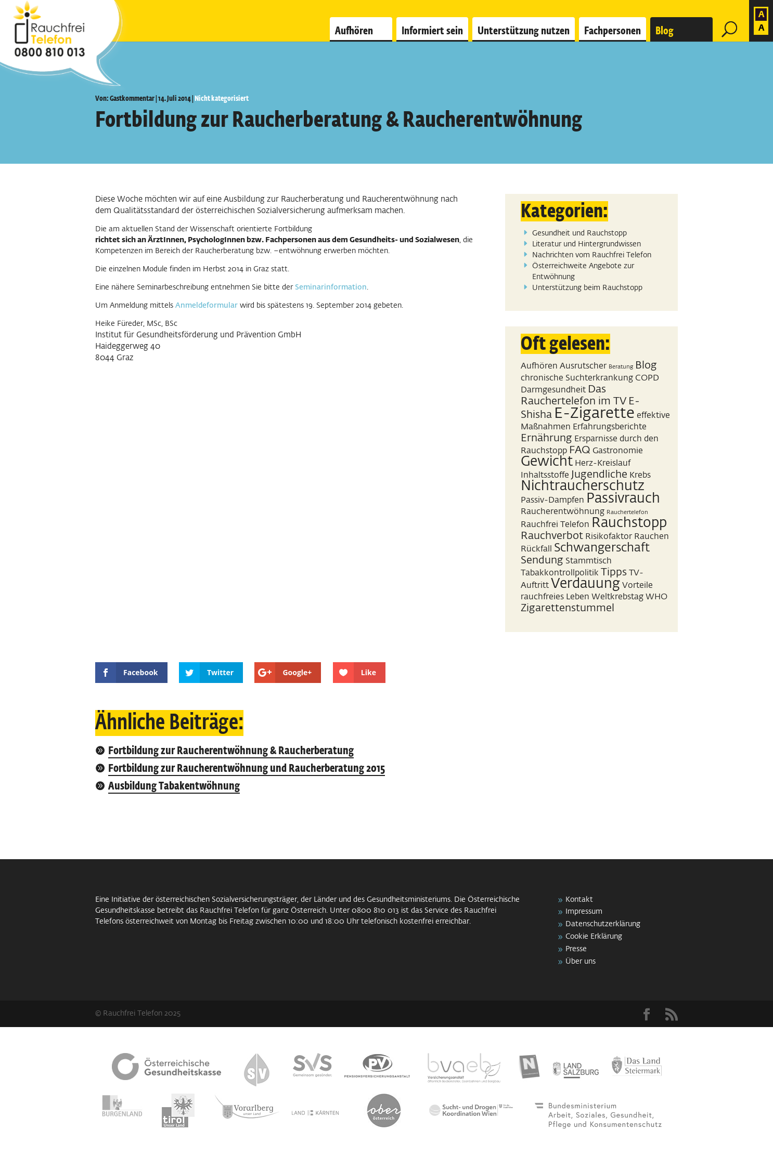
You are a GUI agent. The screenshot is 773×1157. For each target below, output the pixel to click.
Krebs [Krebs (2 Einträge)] (640, 475)
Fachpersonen (612, 31)
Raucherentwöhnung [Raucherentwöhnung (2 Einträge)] (562, 511)
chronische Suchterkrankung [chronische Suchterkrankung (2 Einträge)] (577, 378)
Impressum (583, 911)
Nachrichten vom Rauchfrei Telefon (591, 255)
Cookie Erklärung (593, 936)
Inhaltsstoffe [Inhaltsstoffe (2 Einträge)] (545, 475)
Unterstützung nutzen (524, 31)
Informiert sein (432, 31)
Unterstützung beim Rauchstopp (587, 288)
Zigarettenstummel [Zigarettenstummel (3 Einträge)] (567, 608)
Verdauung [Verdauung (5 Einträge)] (585, 584)
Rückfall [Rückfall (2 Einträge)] (536, 549)
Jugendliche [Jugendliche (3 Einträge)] (599, 474)
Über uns (580, 961)
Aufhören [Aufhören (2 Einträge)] (539, 366)
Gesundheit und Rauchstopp (579, 233)
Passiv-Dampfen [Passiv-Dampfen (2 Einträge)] (552, 500)
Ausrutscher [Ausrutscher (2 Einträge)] (583, 366)
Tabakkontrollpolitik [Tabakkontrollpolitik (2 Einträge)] (560, 573)
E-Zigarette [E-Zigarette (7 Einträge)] (594, 413)
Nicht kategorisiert (222, 98)
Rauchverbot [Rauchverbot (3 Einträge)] (552, 536)
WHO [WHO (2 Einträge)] (656, 597)
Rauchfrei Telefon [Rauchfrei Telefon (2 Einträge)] (555, 524)
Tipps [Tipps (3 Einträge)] (614, 572)
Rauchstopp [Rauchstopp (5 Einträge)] (629, 523)
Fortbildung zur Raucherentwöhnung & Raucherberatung (231, 751)
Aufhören (354, 31)
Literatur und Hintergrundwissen (586, 244)
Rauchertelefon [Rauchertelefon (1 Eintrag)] (627, 512)
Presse (576, 949)
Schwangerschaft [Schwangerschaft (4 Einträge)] (602, 548)
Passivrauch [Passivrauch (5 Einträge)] (623, 499)
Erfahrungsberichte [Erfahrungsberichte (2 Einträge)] (610, 427)
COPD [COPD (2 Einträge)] (647, 378)
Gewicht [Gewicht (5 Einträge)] (547, 462)
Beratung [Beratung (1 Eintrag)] (621, 367)
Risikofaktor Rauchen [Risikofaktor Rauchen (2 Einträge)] (627, 536)
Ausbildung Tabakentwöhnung (174, 786)
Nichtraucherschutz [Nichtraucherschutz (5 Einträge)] (583, 486)
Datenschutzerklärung (602, 924)
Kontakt (579, 899)
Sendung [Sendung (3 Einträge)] (542, 560)
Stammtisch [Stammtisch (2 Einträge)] (588, 561)
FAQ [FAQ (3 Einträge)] (579, 450)
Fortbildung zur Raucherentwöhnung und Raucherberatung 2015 (246, 769)
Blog (664, 31)
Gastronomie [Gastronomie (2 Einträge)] (617, 450)
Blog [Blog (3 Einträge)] (646, 365)
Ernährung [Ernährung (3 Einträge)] (546, 438)
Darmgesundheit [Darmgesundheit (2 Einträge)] (553, 390)
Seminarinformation (331, 287)
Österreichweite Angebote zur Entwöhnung (583, 271)
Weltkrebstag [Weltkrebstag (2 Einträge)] (617, 597)
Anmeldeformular (206, 305)
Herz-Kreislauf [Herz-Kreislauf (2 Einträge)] (602, 463)
